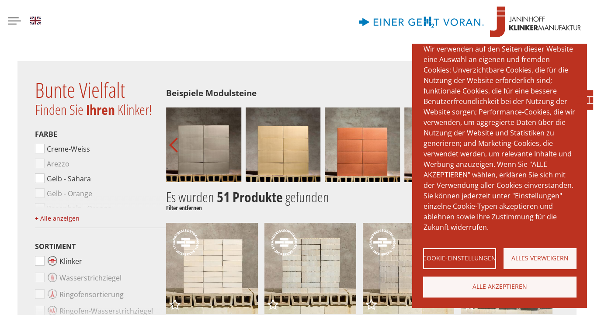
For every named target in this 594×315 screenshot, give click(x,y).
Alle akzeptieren (499, 286)
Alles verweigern (540, 258)
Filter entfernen (184, 208)
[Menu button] (14, 21)
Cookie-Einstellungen (459, 258)
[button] (176, 145)
